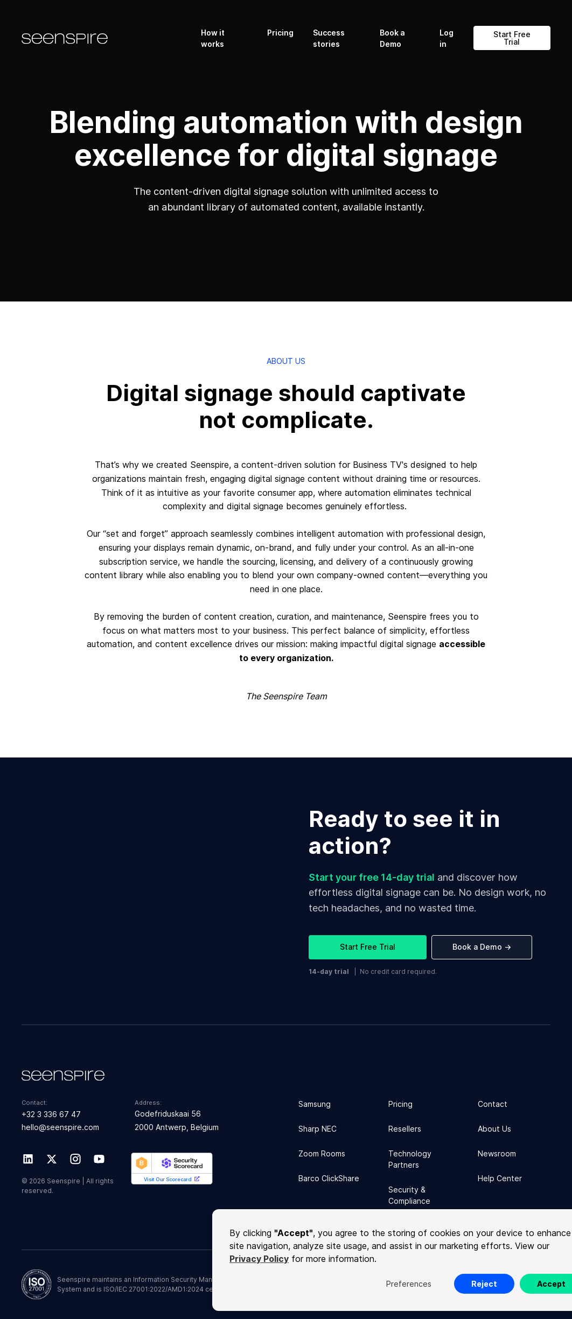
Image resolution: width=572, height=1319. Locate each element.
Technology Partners (409, 1159)
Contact (492, 1103)
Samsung (314, 1103)
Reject (484, 1283)
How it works (213, 38)
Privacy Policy (259, 1258)
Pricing (280, 32)
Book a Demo (392, 38)
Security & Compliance (409, 1195)
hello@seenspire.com (60, 1127)
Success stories (329, 38)
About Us (494, 1128)
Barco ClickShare (328, 1178)
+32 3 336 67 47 (51, 1114)
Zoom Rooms (321, 1153)
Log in (447, 38)
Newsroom (497, 1153)
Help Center (500, 1178)
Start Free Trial (512, 38)
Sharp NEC (317, 1128)
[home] (107, 38)
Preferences (408, 1283)
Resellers (404, 1128)
